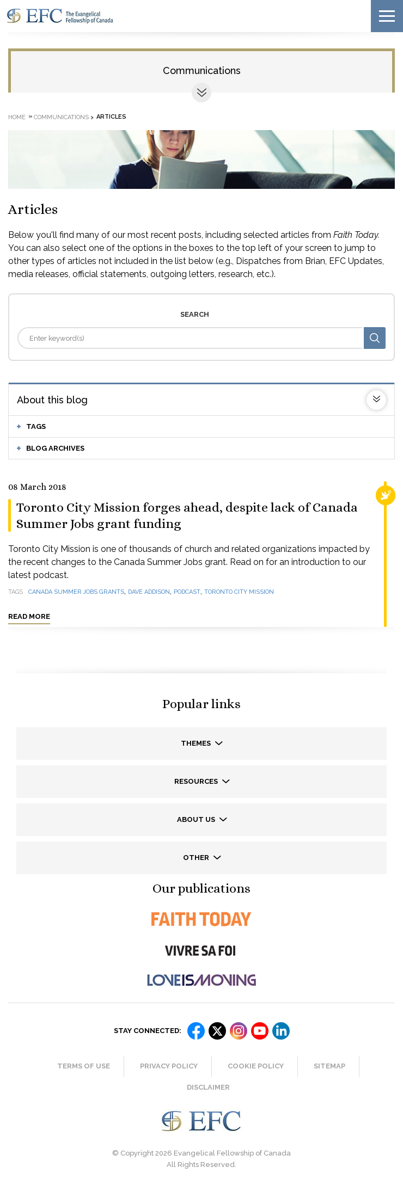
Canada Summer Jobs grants (76, 591)
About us (197, 819)
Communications (202, 70)
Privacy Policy (169, 1066)
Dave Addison (149, 591)
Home (17, 116)
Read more (29, 616)
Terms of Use (83, 1066)
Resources (196, 781)
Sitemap (329, 1066)
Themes (196, 743)
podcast (187, 591)
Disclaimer (208, 1087)
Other (197, 857)
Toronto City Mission (239, 591)
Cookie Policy (256, 1066)
